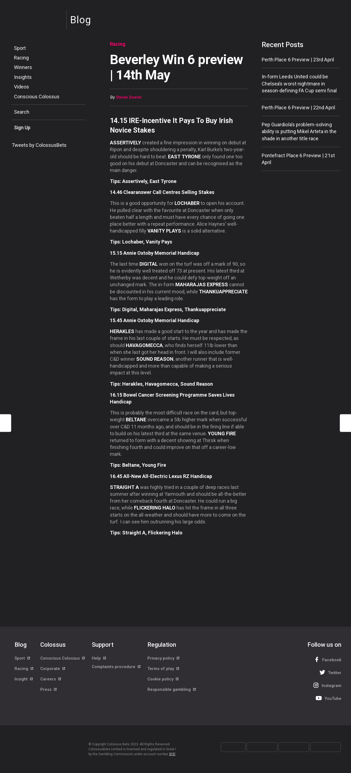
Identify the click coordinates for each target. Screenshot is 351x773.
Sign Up (22, 127)
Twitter (329, 672)
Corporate (53, 671)
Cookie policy (163, 684)
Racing (21, 58)
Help (99, 659)
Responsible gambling (171, 696)
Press (48, 696)
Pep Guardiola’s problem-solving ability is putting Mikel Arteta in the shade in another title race (299, 131)
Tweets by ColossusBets (39, 145)
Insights (23, 77)
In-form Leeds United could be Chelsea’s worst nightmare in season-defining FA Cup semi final (299, 83)
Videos (21, 87)
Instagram (326, 685)
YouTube (328, 698)
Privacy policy (163, 659)
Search (21, 112)
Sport (20, 48)
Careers (51, 684)
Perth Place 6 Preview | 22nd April (298, 107)
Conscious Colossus (36, 96)
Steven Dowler (129, 97)
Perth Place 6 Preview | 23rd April (298, 59)
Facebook (326, 659)
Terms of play (163, 671)
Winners (23, 67)
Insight (24, 684)
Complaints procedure (116, 671)
